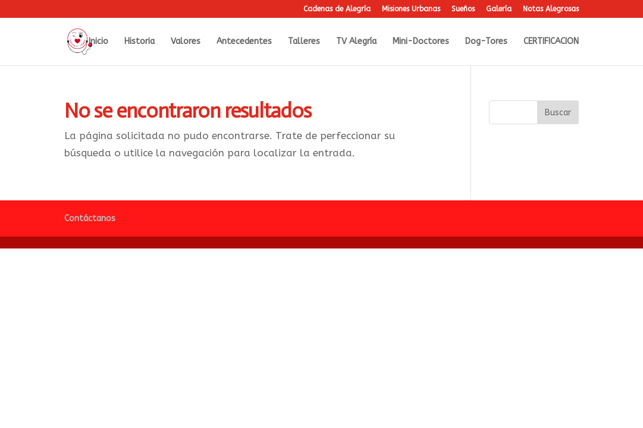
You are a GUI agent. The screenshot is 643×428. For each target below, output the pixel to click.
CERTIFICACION (551, 41)
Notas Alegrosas (551, 9)
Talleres (304, 41)
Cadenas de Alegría (337, 9)
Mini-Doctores (421, 41)
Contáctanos (89, 218)
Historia (139, 41)
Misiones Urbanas (411, 9)
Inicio (98, 41)
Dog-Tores (486, 41)
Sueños (463, 9)
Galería (499, 9)
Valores (185, 41)
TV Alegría (356, 41)
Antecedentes (244, 41)
